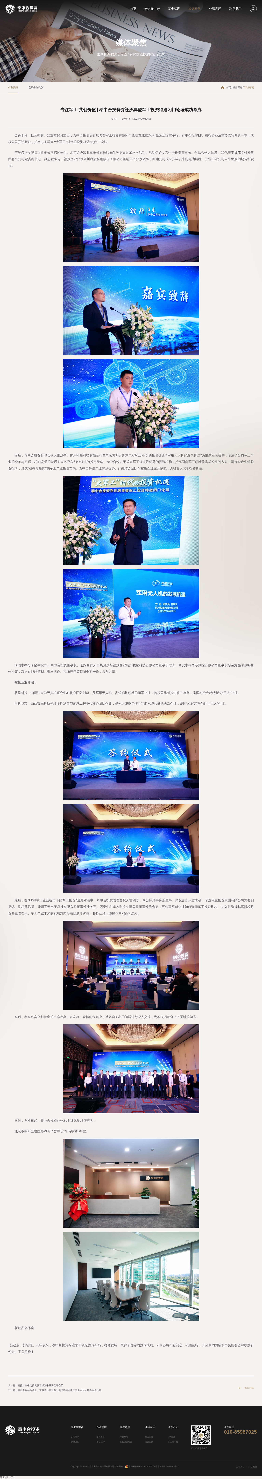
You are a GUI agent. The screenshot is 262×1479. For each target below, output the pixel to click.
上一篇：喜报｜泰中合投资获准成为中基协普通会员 (35, 1385)
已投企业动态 (36, 87)
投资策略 (100, 1437)
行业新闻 (13, 87)
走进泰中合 (152, 8)
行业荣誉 (149, 1437)
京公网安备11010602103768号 (141, 1466)
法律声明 (240, 1466)
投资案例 (149, 1442)
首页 (133, 8)
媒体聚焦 (194, 8)
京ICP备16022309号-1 (168, 1466)
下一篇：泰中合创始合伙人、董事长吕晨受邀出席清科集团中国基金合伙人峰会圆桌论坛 (54, 1390)
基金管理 (174, 8)
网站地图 (253, 1466)
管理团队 (75, 1442)
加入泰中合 (173, 1442)
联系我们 (235, 8)
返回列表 (249, 1388)
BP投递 (171, 1437)
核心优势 (100, 1442)
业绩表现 (215, 8)
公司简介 (75, 1437)
